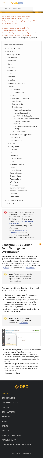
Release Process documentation (18, 231)
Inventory (11, 77)
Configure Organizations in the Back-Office (15, 28)
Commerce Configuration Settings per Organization (18, 33)
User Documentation (14, 16)
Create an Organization (22, 110)
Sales (9, 64)
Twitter (5, 430)
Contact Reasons (16, 137)
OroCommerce (8, 398)
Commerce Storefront (15, 200)
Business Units (17, 104)
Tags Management (16, 164)
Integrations (14, 146)
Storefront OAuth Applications (21, 134)
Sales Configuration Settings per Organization (16, 35)
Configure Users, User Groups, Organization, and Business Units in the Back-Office (21, 22)
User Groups (16, 101)
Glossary (10, 203)
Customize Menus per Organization (22, 122)
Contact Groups (16, 140)
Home (4, 16)
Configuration (14, 89)
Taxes (10, 73)
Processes (14, 185)
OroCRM (5, 407)
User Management (16, 92)
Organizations (16, 107)
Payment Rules (15, 179)
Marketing (11, 70)
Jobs (11, 152)
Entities (12, 161)
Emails (12, 143)
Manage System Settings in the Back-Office (15, 18)
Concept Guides (12, 48)
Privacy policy (9, 440)
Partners (6, 416)
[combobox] (16, 8)
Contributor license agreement (17, 444)
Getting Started (13, 54)
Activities (11, 80)
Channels (13, 149)
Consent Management (18, 191)
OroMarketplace (10, 402)
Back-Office (26, 16)
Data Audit (14, 155)
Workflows (13, 182)
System (10, 86)
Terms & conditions (11, 435)
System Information (17, 188)
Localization (14, 197)
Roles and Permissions (20, 98)
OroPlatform (8, 412)
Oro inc (5, 393)
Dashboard (12, 57)
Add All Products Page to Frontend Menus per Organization (26, 117)
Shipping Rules (15, 176)
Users (13, 95)
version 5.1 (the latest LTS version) (21, 222)
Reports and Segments (16, 83)
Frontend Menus (15, 170)
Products (11, 67)
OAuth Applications (19, 131)
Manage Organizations (22, 113)
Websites (13, 194)
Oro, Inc (18, 453)
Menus (12, 167)
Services (6, 421)
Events (5, 426)
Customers (12, 61)
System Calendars (16, 173)
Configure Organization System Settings (14, 30)
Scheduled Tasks (16, 158)
